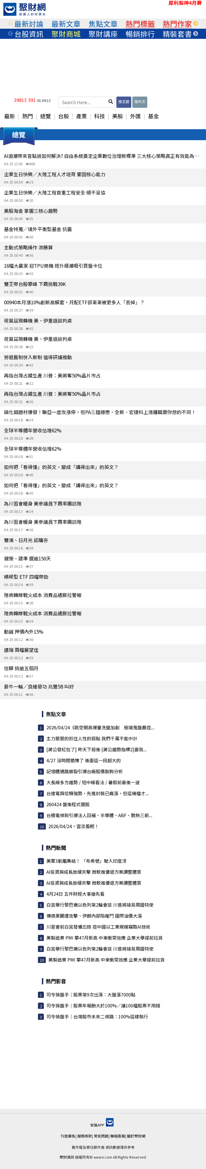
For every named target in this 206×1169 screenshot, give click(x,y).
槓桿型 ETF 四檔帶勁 (26, 576)
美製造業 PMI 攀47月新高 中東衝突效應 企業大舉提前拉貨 (104, 937)
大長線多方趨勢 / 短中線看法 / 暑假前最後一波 (93, 782)
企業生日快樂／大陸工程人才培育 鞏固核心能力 (54, 174)
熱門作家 (177, 24)
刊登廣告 (68, 1136)
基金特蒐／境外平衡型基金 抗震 (38, 229)
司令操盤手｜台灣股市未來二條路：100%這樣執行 (97, 1016)
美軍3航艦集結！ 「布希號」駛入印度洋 (86, 860)
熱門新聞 (56, 847)
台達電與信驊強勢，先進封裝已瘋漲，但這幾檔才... (97, 793)
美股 (117, 116)
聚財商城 (66, 34)
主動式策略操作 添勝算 (28, 247)
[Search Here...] (86, 102)
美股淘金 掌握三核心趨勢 (31, 210)
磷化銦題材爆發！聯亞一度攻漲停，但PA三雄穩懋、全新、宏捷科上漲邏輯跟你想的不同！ (100, 411)
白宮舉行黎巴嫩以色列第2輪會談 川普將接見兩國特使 (99, 904)
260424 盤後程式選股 (68, 804)
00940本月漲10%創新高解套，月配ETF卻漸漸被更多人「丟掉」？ (74, 302)
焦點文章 (103, 24)
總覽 (45, 116)
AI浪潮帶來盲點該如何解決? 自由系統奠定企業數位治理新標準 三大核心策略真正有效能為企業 (103, 155)
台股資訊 (29, 34)
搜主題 (123, 101)
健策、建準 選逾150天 (27, 558)
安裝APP (102, 1125)
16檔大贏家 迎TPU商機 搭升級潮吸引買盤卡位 (53, 265)
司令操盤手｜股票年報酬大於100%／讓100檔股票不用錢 (103, 1005)
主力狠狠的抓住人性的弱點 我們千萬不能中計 (91, 738)
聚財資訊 (67, 1157)
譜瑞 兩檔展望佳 (21, 649)
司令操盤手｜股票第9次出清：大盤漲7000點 (90, 994)
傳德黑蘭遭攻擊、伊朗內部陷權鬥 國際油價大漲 (94, 915)
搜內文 (139, 101)
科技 (99, 116)
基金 (153, 116)
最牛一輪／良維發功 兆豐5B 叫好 (39, 686)
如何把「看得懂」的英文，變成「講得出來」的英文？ (61, 466)
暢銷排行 (140, 34)
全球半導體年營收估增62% (32, 430)
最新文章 (66, 24)
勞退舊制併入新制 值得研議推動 (38, 357)
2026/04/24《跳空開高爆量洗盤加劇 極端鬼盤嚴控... (100, 727)
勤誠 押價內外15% (23, 631)
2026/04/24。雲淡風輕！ (73, 826)
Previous (10, 23)
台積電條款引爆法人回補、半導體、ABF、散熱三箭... (99, 815)
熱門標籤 (140, 24)
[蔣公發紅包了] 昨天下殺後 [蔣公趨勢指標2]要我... (96, 749)
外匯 (135, 116)
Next (195, 23)
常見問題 (101, 1136)
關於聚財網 (136, 1136)
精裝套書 (177, 34)
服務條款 (84, 1136)
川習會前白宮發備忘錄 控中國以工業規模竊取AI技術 (98, 926)
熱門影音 (56, 981)
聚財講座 (103, 34)
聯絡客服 (117, 1136)
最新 (9, 116)
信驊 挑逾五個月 (21, 668)
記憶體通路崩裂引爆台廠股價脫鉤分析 (84, 771)
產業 (81, 116)
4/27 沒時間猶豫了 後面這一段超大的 (83, 760)
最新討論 (29, 24)
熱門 (27, 116)
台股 (63, 116)
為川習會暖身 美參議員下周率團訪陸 (43, 503)
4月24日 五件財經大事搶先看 (75, 893)
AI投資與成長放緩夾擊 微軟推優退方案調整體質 (93, 871)
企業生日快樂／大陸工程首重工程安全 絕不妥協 (54, 192)
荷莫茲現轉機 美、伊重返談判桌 (38, 320)
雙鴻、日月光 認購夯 (26, 540)
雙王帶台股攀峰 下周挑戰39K (35, 283)
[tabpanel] (28, 24)
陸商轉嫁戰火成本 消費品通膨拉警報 (43, 594)
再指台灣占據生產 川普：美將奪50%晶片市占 (52, 375)
